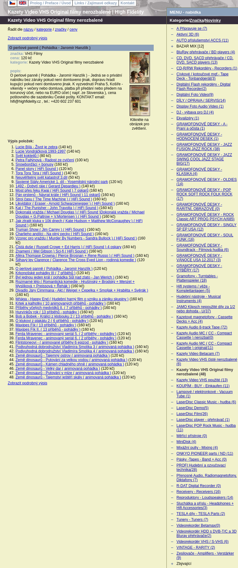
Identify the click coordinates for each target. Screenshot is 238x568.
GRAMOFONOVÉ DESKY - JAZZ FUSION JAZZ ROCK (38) (204, 146)
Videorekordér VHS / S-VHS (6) (203, 541)
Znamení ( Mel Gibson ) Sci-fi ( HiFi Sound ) (51, 251)
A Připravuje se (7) (192, 28)
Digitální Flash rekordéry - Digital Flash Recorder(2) (204, 86)
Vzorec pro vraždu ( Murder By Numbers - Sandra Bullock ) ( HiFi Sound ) (76, 238)
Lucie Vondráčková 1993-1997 (40, 151)
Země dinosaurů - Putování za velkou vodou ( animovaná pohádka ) (71, 360)
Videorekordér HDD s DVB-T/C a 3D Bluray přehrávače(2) (207, 533)
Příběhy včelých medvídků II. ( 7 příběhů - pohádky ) (58, 308)
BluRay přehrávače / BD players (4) (206, 52)
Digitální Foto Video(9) (195, 94)
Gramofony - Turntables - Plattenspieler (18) (197, 278)
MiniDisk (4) (186, 442)
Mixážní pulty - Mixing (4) (197, 447)
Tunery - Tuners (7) (192, 519)
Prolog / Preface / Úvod (50, 3)
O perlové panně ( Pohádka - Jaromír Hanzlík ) (54, 268)
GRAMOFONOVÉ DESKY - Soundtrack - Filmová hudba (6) (203, 247)
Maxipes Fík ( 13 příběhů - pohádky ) (45, 325)
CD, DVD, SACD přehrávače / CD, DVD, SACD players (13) (205, 60)
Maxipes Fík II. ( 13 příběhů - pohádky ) (47, 329)
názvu (28, 29)
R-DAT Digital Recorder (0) (199, 486)
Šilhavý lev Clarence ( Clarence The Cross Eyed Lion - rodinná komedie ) (75, 260)
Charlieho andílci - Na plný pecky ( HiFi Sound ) (54, 234)
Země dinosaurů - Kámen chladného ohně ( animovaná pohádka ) (69, 364)
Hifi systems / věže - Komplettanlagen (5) (193, 288)
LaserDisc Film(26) (192, 414)
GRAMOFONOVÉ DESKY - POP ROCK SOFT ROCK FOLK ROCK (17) (204, 194)
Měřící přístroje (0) (192, 436)
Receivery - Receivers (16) (199, 492)
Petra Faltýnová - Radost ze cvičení (44, 160)
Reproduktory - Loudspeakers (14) (205, 497)
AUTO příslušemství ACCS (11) (203, 40)
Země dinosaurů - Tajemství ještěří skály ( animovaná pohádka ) (68, 377)
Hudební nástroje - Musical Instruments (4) (199, 298)
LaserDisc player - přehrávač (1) (203, 420)
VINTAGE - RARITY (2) (196, 547)
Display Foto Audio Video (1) (200, 106)
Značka (197, 20)
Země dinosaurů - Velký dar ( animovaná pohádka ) (57, 368)
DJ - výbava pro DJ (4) (195, 112)
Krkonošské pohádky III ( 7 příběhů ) (45, 273)
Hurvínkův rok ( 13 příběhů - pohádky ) (47, 312)
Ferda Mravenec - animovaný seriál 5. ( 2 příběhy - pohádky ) (65, 334)
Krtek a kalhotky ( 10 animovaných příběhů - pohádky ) (60, 303)
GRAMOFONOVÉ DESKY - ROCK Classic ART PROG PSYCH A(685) (206, 216)
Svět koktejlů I (27, 156)
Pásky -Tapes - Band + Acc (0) (202, 459)
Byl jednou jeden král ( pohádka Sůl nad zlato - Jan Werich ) (64, 277)
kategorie (44, 29)
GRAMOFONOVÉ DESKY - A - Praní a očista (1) (202, 126)
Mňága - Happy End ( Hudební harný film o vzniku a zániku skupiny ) (72, 299)
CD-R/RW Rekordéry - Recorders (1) (207, 68)
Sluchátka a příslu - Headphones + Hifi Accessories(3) (205, 505)
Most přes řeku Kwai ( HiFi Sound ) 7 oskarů (51, 190)
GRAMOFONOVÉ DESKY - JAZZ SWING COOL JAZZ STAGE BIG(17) (204, 159)
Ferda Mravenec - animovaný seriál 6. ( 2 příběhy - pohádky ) (65, 338)
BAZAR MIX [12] (190, 46)
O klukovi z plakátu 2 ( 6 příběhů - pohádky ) (51, 321)
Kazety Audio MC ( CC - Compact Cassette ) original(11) (204, 345)
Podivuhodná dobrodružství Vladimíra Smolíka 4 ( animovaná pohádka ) (74, 351)
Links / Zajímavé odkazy (95, 3)
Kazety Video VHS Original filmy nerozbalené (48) (205, 372)
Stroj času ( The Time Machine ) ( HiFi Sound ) (53, 199)
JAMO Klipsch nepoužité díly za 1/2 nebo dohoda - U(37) (206, 309)
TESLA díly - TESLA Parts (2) (201, 514)
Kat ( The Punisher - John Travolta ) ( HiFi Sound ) (56, 208)
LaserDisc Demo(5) (193, 408)
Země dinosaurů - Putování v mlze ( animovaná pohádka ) (63, 373)
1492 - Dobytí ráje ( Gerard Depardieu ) (47, 186)
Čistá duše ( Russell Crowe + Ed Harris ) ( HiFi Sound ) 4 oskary (68, 247)
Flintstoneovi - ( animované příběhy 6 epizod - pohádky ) (61, 342)
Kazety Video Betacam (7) (198, 353)
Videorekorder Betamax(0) (198, 525)
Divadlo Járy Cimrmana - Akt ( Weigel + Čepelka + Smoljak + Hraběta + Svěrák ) (81, 290)
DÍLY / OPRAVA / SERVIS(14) (201, 100)
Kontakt (127, 3)
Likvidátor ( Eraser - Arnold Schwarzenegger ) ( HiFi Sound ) (65, 203)
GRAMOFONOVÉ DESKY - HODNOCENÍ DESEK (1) (199, 136)
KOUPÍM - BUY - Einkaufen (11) (203, 386)
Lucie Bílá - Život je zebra (36, 147)
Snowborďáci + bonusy (34, 164)
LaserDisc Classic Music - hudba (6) (206, 402)
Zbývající (184, 563)
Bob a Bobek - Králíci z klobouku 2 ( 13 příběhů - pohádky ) (64, 316)
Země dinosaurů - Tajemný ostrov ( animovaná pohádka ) (62, 355)
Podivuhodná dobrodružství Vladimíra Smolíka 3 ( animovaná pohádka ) (74, 347)
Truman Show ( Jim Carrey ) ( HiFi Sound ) (50, 229)
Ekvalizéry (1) (188, 118)
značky (60, 29)
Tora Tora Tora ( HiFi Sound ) (39, 173)
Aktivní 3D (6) (188, 34)
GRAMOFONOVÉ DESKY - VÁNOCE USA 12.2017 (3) (199, 257)
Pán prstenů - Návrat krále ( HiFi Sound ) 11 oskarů (57, 195)
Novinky (213, 20)
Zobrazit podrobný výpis (27, 38)
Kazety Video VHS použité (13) (202, 380)
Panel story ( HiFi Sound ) (36, 169)
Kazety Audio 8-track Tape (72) (202, 327)
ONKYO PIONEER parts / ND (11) (205, 453)
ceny (73, 29)
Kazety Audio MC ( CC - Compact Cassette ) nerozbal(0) (204, 335)
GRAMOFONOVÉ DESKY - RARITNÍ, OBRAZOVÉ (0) (199, 206)
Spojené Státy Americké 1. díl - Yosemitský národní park (61, 182)
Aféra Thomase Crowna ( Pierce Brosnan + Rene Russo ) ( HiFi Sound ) (74, 255)
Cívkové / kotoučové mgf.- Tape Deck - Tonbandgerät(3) (203, 76)
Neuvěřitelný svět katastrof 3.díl (41, 177)
